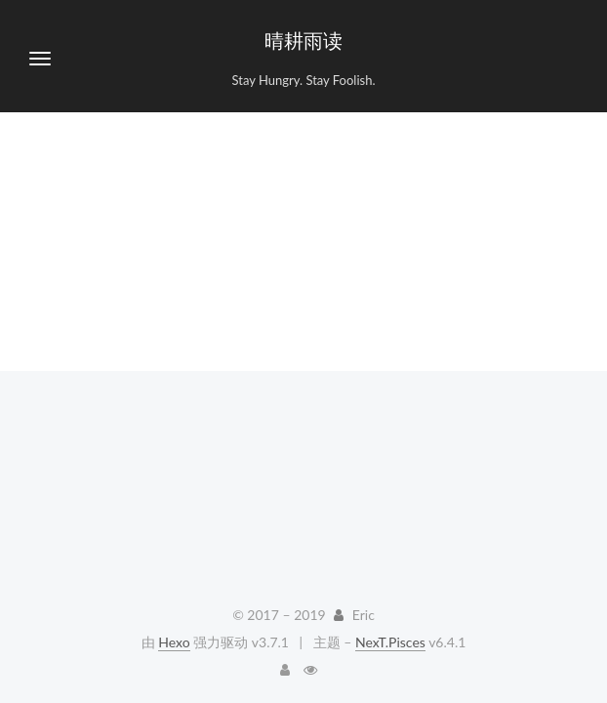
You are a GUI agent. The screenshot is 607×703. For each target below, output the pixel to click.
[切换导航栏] (40, 58)
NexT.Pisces (390, 642)
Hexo (173, 642)
